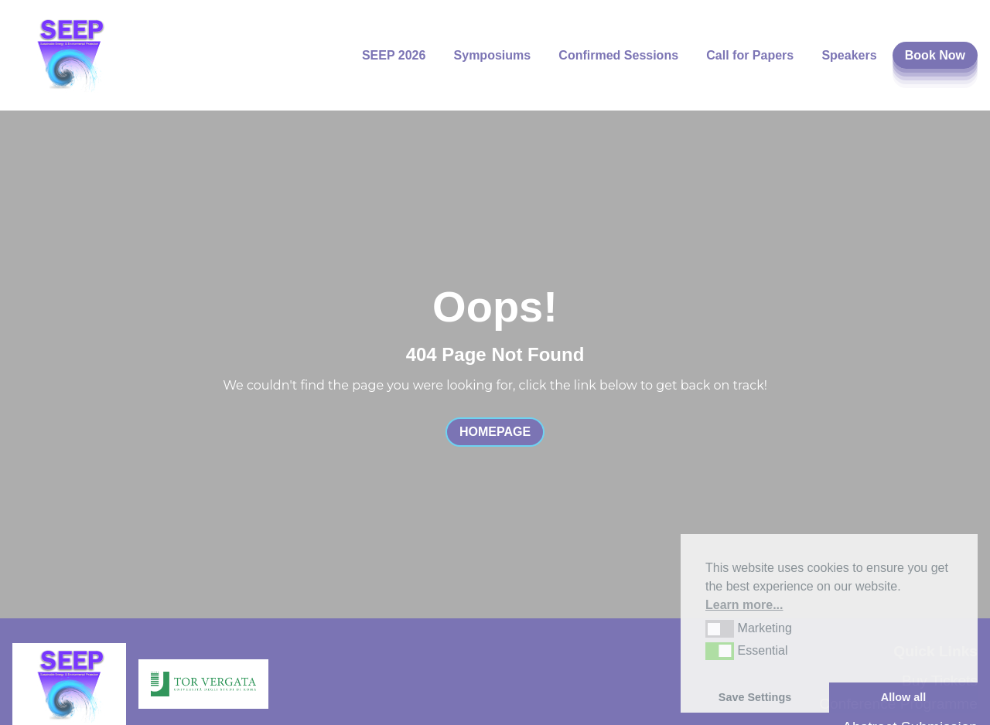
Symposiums (492, 55)
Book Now (935, 55)
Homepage (495, 431)
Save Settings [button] (755, 697)
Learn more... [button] (744, 604)
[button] (719, 628)
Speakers (848, 55)
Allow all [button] (903, 697)
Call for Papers (750, 55)
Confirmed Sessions (618, 55)
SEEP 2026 (393, 55)
